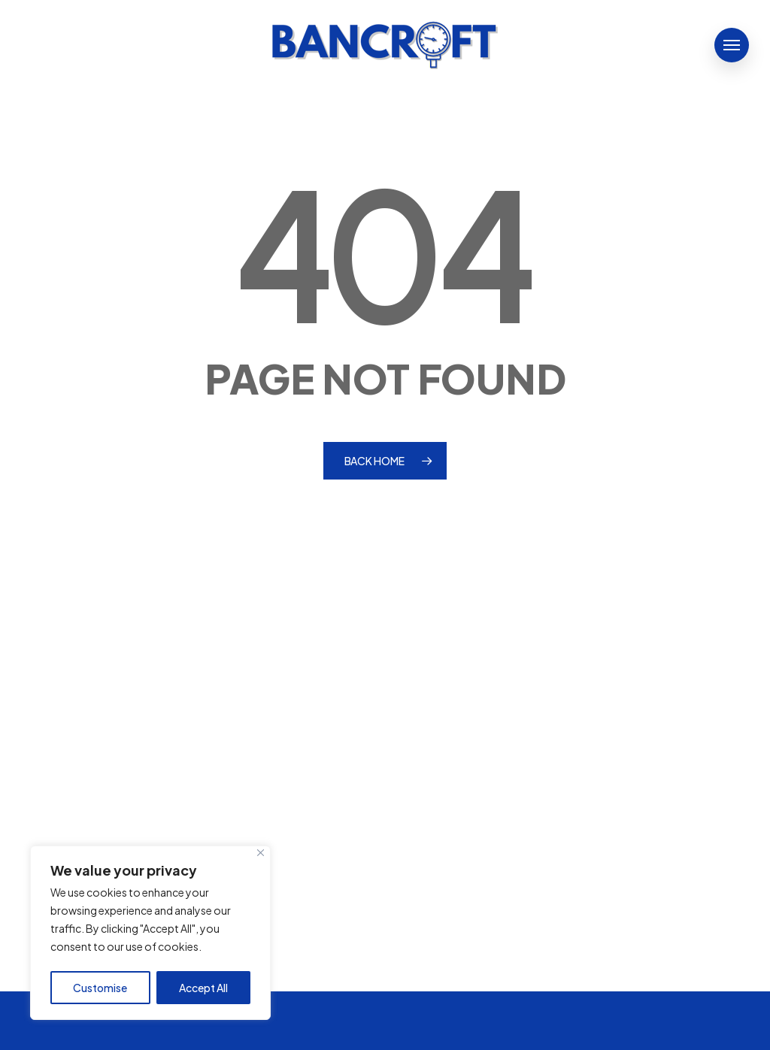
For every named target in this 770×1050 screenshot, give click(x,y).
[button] (731, 45)
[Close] (260, 852)
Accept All (203, 987)
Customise (100, 987)
